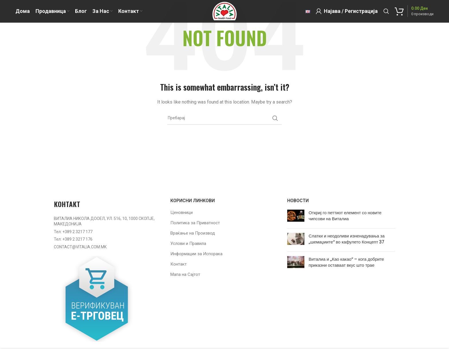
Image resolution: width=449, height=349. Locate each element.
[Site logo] (224, 14)
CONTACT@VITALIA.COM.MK (80, 247)
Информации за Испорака (196, 253)
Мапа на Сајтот (185, 274)
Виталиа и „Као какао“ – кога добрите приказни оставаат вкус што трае (346, 262)
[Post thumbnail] (295, 217)
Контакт (178, 264)
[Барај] (386, 14)
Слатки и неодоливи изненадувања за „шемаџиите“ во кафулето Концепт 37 (347, 239)
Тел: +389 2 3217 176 (73, 239)
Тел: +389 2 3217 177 (73, 231)
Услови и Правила (188, 243)
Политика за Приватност (195, 222)
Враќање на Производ (192, 233)
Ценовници (181, 212)
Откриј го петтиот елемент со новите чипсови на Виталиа (345, 216)
